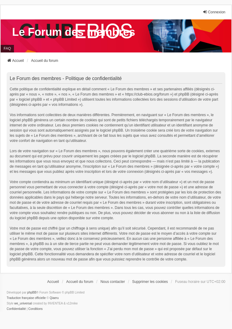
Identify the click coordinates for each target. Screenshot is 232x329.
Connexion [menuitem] (214, 12)
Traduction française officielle (26, 298)
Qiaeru (54, 298)
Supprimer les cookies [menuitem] (150, 282)
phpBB (31, 292)
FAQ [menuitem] (7, 48)
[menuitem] (16, 309)
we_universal (23, 303)
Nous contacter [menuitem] (113, 282)
